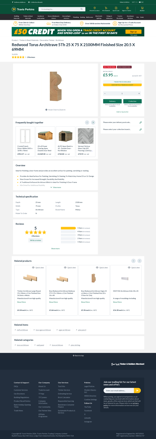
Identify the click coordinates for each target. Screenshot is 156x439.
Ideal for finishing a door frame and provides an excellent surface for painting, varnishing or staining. (55, 172)
